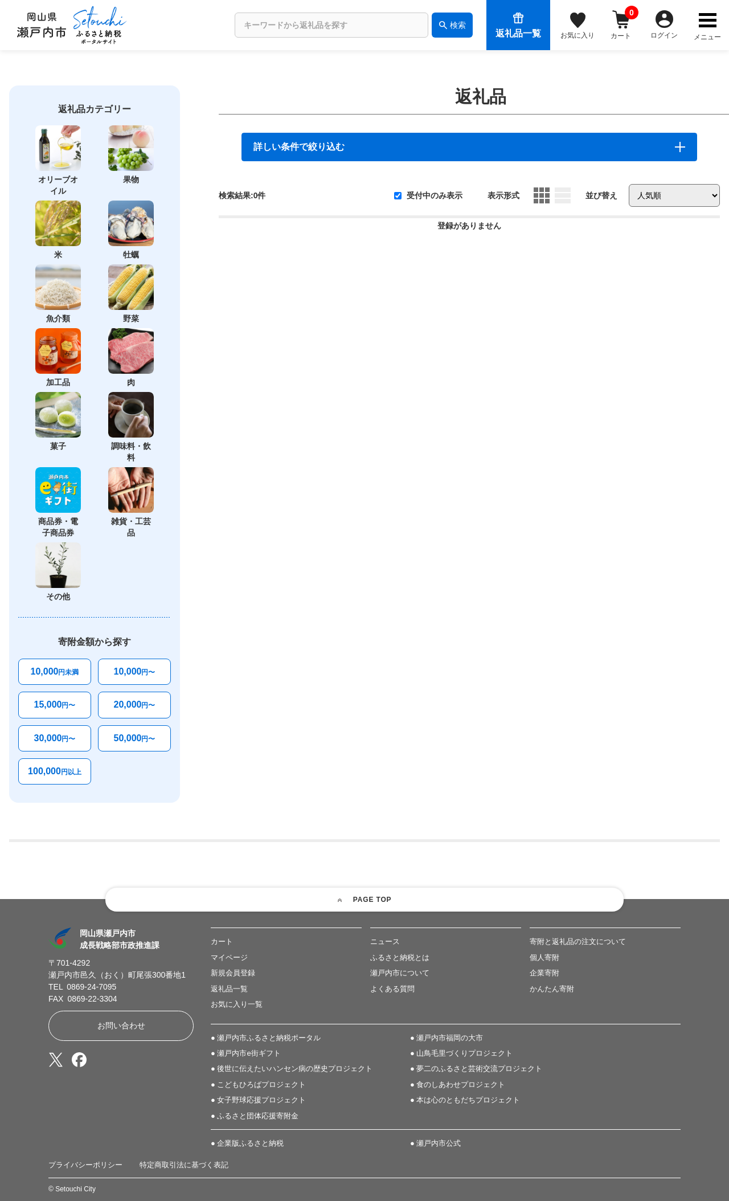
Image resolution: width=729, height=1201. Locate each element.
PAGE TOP (372, 900)
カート (222, 941)
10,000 (55, 671)
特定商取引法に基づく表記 (184, 1165)
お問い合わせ (121, 1025)
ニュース (385, 941)
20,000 (134, 704)
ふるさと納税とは (399, 957)
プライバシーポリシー (85, 1165)
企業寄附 (544, 973)
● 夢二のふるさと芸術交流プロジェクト (476, 1068)
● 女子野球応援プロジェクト (258, 1100)
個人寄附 (544, 957)
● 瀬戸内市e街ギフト (246, 1053)
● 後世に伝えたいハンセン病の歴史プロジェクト (291, 1068)
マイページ (229, 957)
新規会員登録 (233, 973)
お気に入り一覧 (237, 1004)
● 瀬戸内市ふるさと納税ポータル (266, 1037)
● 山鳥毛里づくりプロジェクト (461, 1053)
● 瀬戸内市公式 (435, 1143)
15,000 (55, 704)
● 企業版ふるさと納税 (247, 1143)
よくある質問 (392, 989)
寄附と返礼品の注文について (578, 941)
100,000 (54, 771)
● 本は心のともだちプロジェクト (465, 1100)
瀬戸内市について (399, 973)
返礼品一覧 (229, 989)
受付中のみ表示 (428, 195)
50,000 (134, 738)
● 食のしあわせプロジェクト (457, 1084)
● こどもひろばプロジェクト (258, 1084)
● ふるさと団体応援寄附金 (254, 1116)
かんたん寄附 (552, 989)
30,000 (55, 738)
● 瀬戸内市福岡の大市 (446, 1037)
